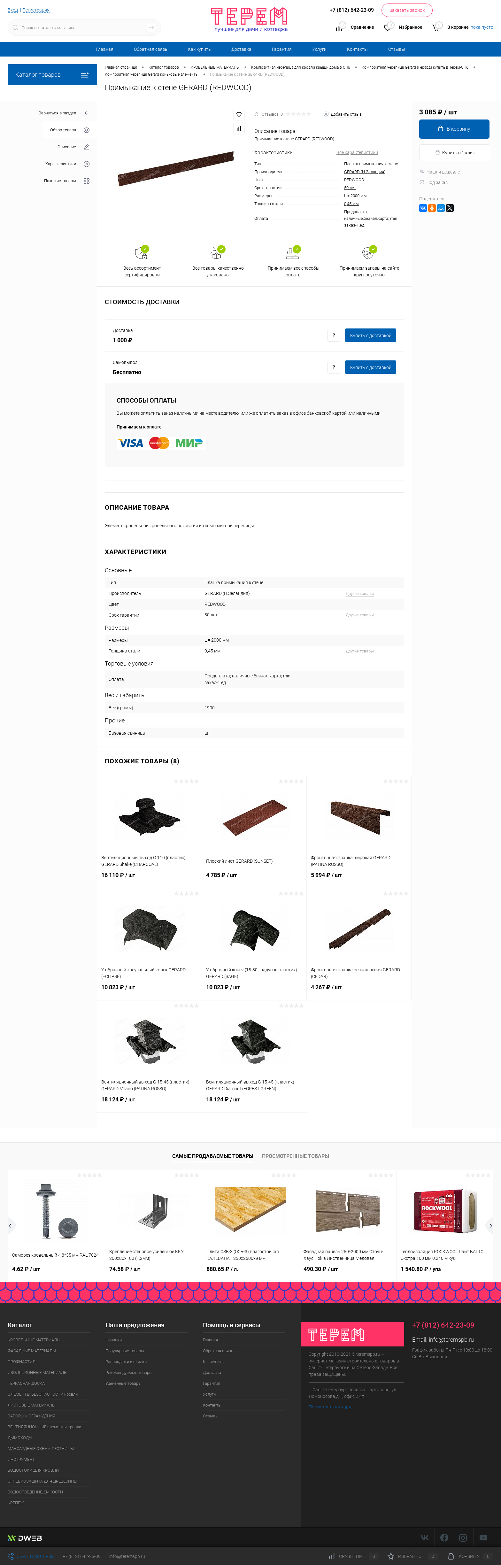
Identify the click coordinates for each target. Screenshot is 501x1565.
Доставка (241, 49)
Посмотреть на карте (330, 1406)
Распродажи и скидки (126, 1361)
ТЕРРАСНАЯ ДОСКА (26, 1383)
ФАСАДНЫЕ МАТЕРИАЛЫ (32, 1350)
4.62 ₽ (26, 1269)
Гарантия (282, 49)
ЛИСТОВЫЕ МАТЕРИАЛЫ (32, 1405)
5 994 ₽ (359, 879)
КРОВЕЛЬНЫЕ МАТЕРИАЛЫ (34, 1340)
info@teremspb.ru (451, 1339)
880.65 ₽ (222, 1269)
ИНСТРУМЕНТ (21, 1459)
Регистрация (36, 9)
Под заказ (433, 182)
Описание (73, 147)
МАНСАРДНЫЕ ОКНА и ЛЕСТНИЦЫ (41, 1448)
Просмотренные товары (295, 1156)
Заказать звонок (407, 10)
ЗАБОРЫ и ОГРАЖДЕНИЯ (31, 1416)
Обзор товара (69, 130)
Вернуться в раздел (64, 113)
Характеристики (67, 164)
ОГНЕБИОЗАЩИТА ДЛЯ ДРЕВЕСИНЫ (42, 1481)
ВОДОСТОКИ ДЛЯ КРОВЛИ (33, 1470)
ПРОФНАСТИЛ (21, 1361)
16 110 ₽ (149, 879)
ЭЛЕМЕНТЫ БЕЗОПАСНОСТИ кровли (43, 1394)
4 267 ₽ (359, 991)
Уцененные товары (123, 1383)
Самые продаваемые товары (212, 1156)
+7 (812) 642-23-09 (82, 1556)
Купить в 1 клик (455, 152)
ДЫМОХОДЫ (20, 1437)
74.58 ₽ (124, 1269)
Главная (104, 49)
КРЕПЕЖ (16, 1502)
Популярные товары (124, 1350)
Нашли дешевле (439, 171)
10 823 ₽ (149, 991)
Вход (13, 9)
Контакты (357, 49)
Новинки (113, 1340)
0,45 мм (351, 203)
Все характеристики (357, 152)
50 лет (350, 187)
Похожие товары (66, 181)
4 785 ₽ (254, 879)
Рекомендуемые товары (128, 1372)
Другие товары (360, 593)
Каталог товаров (52, 74)
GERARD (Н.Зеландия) (364, 171)
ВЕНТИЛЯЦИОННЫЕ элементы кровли (44, 1426)
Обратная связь (150, 49)
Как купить (199, 49)
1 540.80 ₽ (421, 1269)
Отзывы (396, 49)
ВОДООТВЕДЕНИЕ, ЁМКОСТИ (35, 1492)
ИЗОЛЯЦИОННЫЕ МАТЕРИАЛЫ (37, 1372)
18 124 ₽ (149, 1103)
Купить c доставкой (370, 335)
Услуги (319, 49)
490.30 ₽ (321, 1269)
